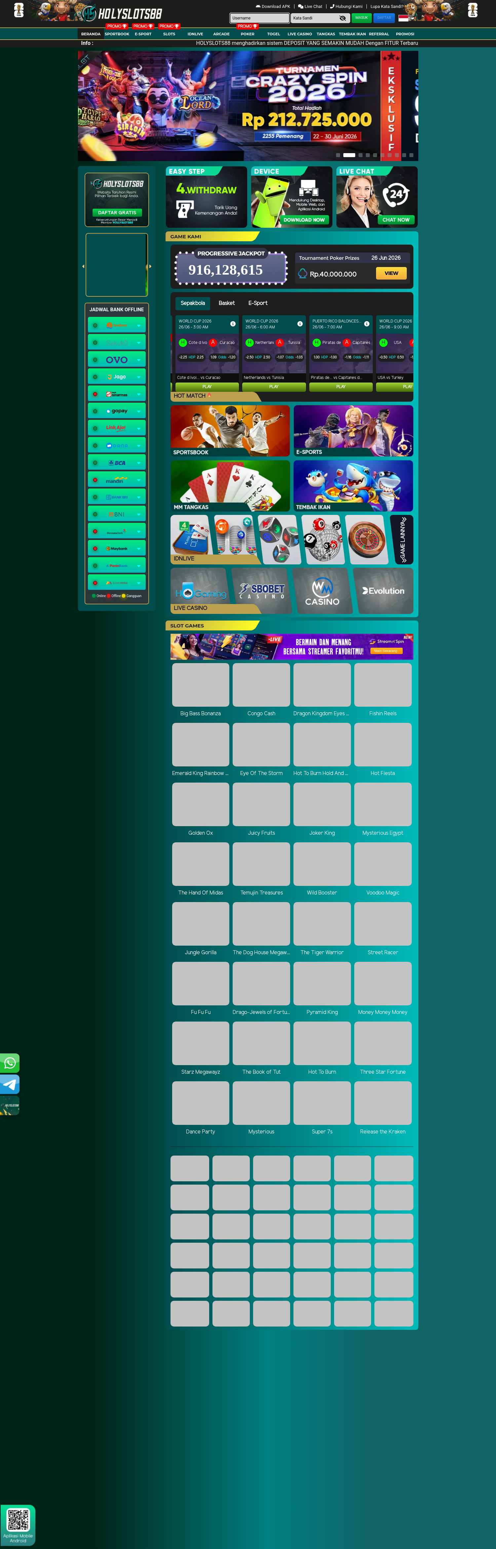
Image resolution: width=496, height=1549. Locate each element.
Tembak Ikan (352, 34)
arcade (221, 34)
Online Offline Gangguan (117, 596)
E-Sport (143, 34)
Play (207, 387)
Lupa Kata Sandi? (387, 6)
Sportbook (117, 34)
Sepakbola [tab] (193, 303)
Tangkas (326, 34)
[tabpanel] (294, 353)
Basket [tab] (227, 303)
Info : (87, 43)
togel (273, 34)
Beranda (91, 34)
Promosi (405, 34)
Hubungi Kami (346, 6)
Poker (247, 34)
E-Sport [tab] (257, 303)
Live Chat (310, 6)
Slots (169, 34)
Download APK (273, 6)
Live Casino (300, 34)
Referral (379, 34)
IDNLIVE (195, 34)
